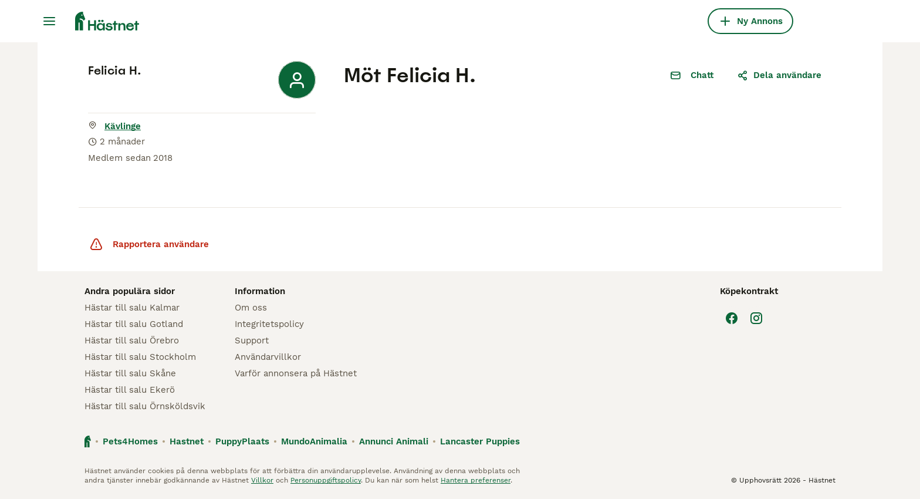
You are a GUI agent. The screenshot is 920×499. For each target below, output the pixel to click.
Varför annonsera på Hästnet (296, 373)
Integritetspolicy (269, 324)
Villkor (262, 480)
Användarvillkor (268, 357)
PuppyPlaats (242, 441)
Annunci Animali (393, 441)
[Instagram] (756, 318)
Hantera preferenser (475, 480)
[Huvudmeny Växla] (49, 21)
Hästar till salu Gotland (133, 324)
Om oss (251, 307)
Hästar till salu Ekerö (129, 390)
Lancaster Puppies (480, 441)
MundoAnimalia (314, 441)
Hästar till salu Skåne (130, 373)
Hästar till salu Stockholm (140, 357)
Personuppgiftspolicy (325, 480)
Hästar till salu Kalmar (132, 307)
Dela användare (779, 75)
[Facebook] (731, 318)
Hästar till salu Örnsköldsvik (144, 406)
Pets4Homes (130, 441)
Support (252, 340)
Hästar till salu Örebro (131, 340)
